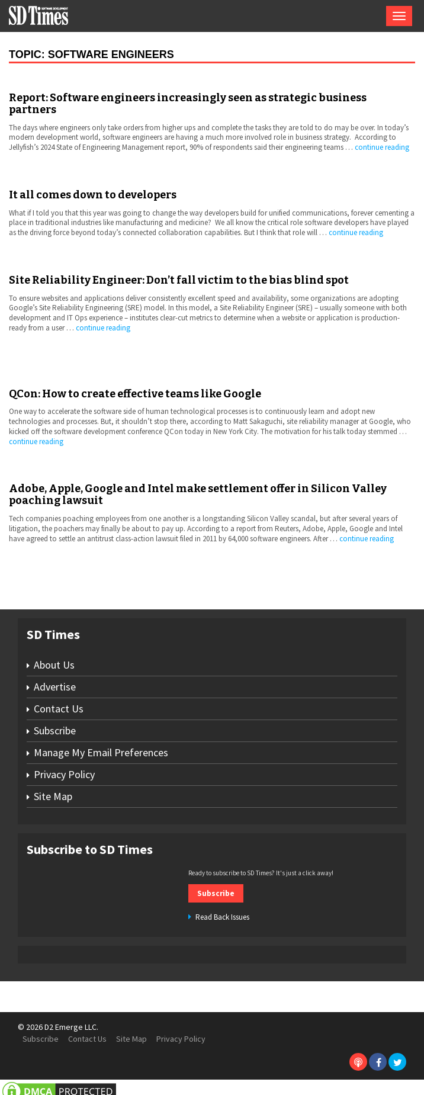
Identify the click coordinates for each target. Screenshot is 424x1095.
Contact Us (58, 708)
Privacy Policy (64, 774)
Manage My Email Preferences (101, 752)
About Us (54, 665)
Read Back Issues (222, 917)
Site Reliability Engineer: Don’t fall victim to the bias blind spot (179, 280)
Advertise (55, 686)
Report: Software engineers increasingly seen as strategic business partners (188, 103)
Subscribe (55, 730)
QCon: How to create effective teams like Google (135, 393)
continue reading (382, 147)
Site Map (53, 796)
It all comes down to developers (92, 194)
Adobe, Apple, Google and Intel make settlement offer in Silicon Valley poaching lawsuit (198, 494)
